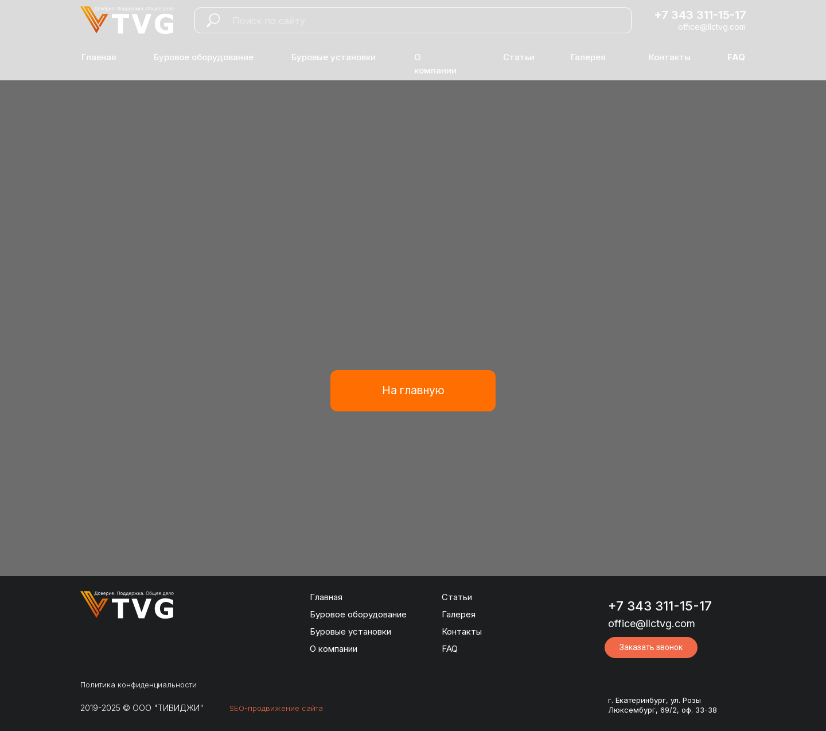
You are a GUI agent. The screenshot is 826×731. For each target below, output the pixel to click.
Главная (98, 57)
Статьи (519, 57)
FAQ (450, 648)
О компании (333, 648)
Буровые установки (333, 57)
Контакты (670, 57)
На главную (413, 390)
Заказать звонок (651, 647)
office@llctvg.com (712, 27)
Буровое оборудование (204, 57)
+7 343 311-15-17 (700, 15)
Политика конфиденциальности (138, 684)
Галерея (588, 57)
